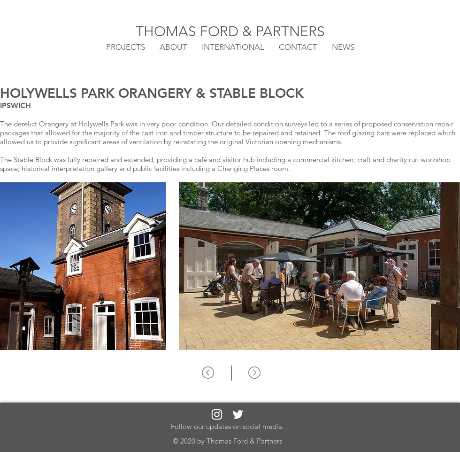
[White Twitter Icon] (238, 414)
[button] (233, 46)
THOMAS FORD (189, 31)
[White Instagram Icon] (217, 414)
